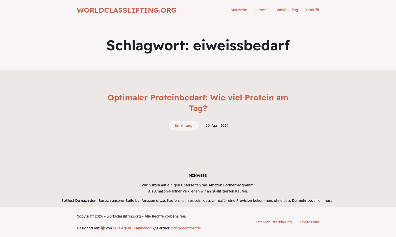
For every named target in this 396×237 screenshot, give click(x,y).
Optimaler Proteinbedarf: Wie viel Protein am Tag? (198, 102)
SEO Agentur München (132, 228)
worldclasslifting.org (127, 10)
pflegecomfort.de (186, 228)
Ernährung (183, 125)
